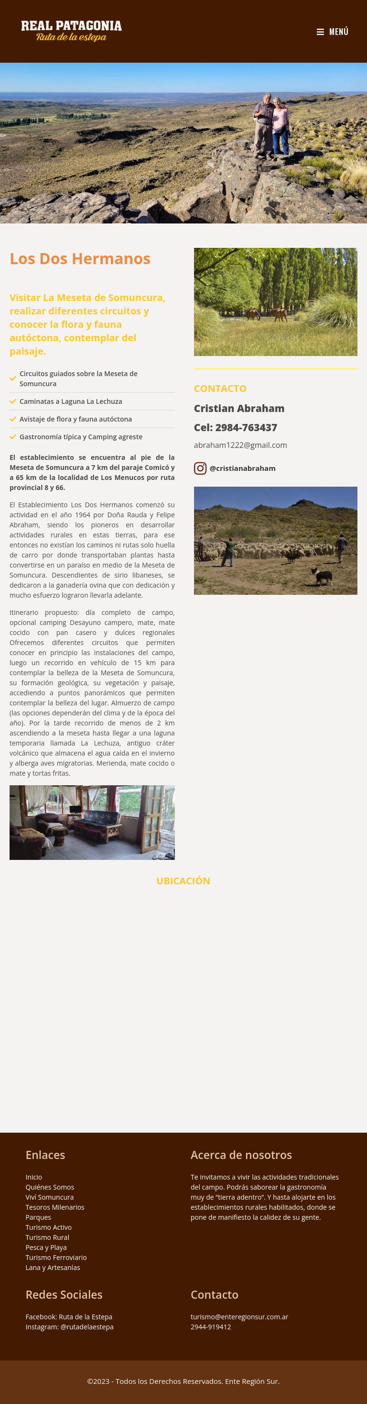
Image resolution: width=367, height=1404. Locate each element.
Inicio (33, 1176)
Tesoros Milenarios (54, 1207)
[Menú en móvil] (333, 31)
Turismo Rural (47, 1237)
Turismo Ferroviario (55, 1257)
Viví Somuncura (49, 1197)
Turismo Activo (48, 1227)
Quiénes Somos (49, 1187)
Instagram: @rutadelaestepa (69, 1326)
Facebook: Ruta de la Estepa (68, 1316)
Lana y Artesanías (52, 1267)
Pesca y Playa (45, 1247)
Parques (38, 1217)
